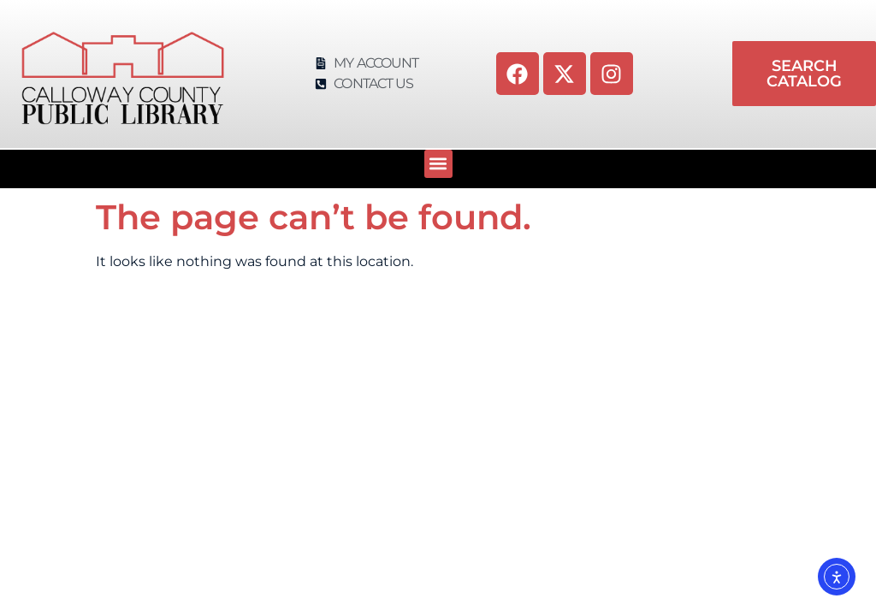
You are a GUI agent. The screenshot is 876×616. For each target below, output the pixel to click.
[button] (438, 164)
